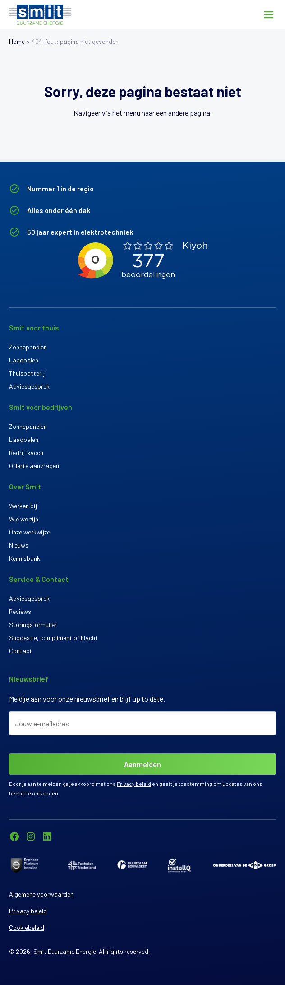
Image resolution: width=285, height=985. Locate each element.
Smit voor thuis (34, 327)
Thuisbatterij (27, 373)
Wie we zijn (23, 519)
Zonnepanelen (28, 347)
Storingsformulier (33, 624)
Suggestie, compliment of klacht (53, 637)
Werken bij (23, 506)
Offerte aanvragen (34, 465)
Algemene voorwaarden (41, 894)
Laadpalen (23, 360)
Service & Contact (39, 579)
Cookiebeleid (26, 927)
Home (17, 41)
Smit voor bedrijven (40, 407)
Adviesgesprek (29, 386)
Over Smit (25, 486)
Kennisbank (24, 558)
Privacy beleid (134, 784)
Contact (20, 651)
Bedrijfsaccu (26, 452)
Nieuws (18, 545)
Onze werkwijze (29, 532)
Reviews (20, 611)
